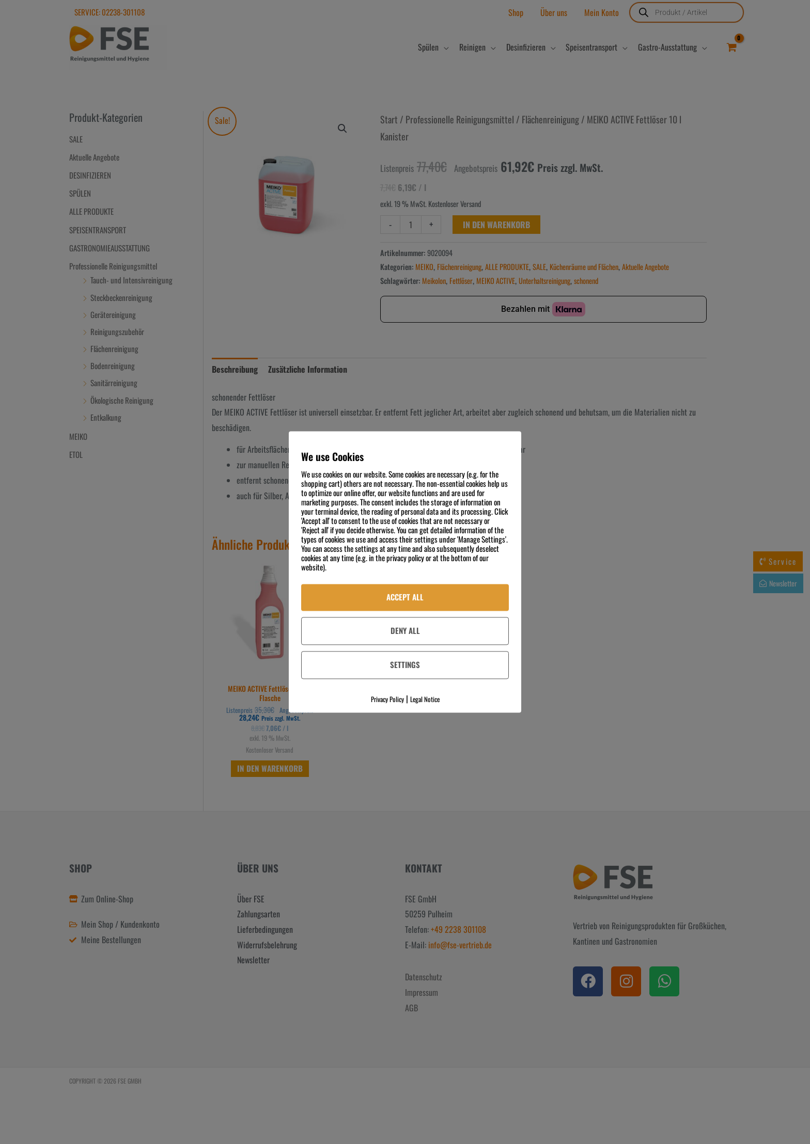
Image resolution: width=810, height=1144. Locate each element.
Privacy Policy (387, 699)
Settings (405, 664)
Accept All (405, 596)
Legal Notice (425, 699)
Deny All (405, 630)
